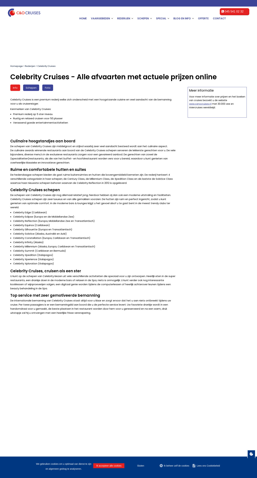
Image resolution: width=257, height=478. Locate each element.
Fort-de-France (82, 409)
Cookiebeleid (206, 446)
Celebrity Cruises (46, 66)
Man (132, 346)
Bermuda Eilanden (22, 386)
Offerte (203, 18)
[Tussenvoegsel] (50, 347)
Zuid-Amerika (19, 405)
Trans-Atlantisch (21, 413)
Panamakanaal (20, 409)
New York (79, 398)
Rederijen (30, 66)
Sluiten (140, 465)
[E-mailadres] (110, 347)
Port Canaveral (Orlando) (87, 390)
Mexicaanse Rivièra (23, 382)
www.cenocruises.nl (200, 205)
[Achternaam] (75, 347)
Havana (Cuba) (82, 421)
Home (83, 18)
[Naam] (25, 347)
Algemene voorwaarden (168, 446)
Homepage (16, 66)
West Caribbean (21, 402)
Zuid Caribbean (20, 394)
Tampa (77, 394)
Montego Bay (81, 417)
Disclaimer (191, 446)
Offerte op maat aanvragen (217, 148)
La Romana (80, 425)
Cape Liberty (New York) (87, 402)
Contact (219, 18)
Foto (47, 87)
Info (15, 87)
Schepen (31, 87)
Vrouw (143, 346)
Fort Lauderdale (82, 386)
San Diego (79, 405)
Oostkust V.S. (19, 390)
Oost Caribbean (21, 398)
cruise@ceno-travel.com (214, 400)
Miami (77, 382)
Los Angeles (80, 413)
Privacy (220, 446)
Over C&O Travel (236, 446)
